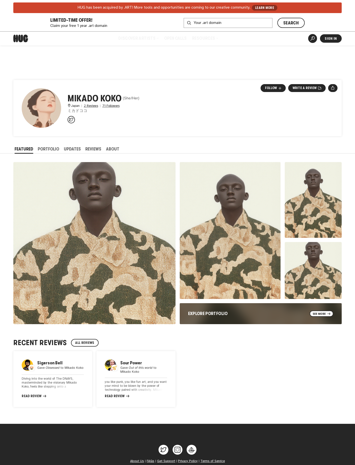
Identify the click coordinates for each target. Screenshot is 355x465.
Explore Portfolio (208, 313)
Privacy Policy (188, 461)
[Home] (20, 38)
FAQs (150, 461)
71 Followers (111, 106)
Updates (72, 149)
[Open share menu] (332, 88)
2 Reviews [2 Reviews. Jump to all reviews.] (91, 106)
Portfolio (48, 149)
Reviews (93, 149)
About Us (137, 461)
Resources (205, 38)
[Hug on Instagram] (177, 450)
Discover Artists (138, 38)
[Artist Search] (312, 38)
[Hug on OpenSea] (191, 450)
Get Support (166, 461)
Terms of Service (212, 461)
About (112, 149)
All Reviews (84, 343)
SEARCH (291, 22)
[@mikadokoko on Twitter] (71, 119)
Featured (24, 149)
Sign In (331, 38)
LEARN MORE (264, 8)
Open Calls (175, 38)
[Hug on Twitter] (163, 450)
